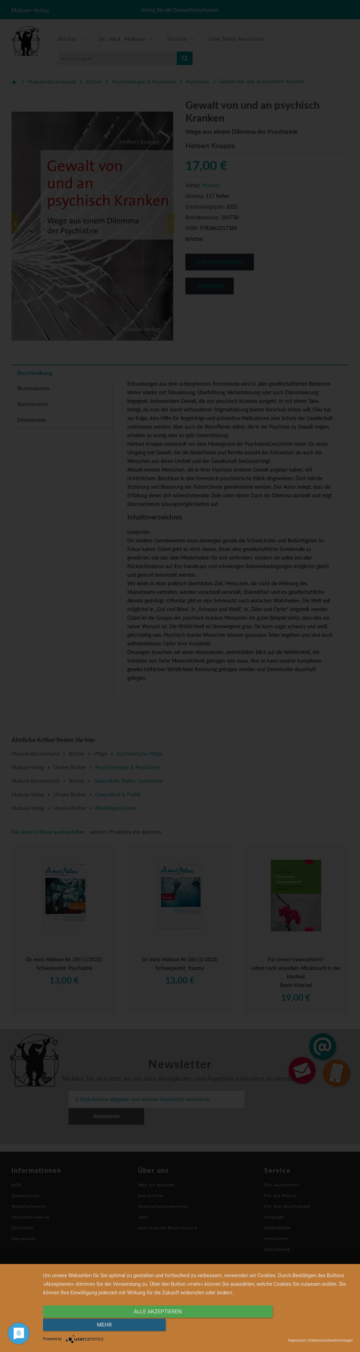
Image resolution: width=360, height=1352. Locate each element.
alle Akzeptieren (151, 1326)
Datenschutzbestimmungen (331, 1340)
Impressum (297, 1340)
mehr (306, 1326)
